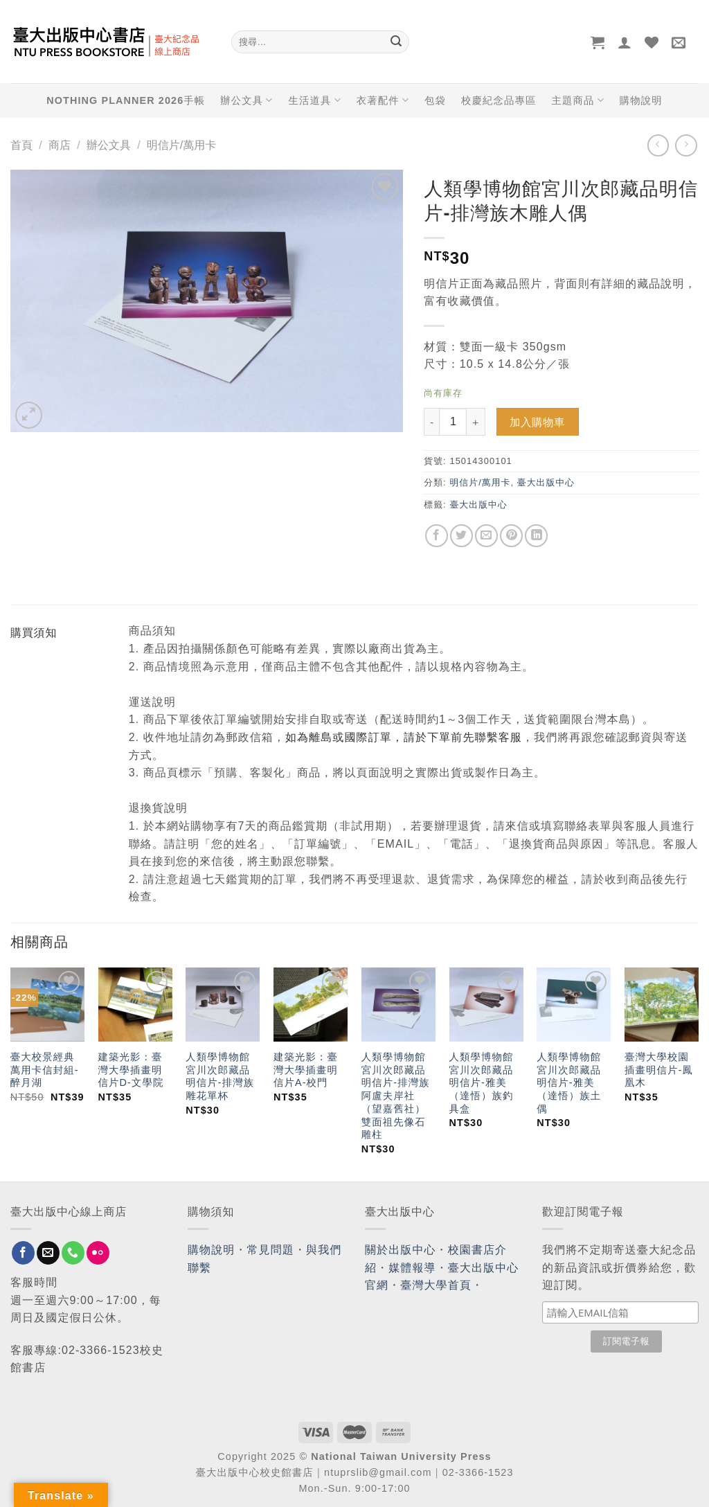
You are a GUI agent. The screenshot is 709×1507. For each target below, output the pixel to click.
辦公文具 (246, 100)
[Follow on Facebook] (23, 1253)
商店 (59, 145)
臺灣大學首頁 (436, 1285)
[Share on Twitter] (461, 535)
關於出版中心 (400, 1250)
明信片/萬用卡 (181, 145)
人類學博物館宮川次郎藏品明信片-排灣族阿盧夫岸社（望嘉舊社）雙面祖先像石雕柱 (395, 1095)
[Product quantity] (453, 422)
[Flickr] (98, 1253)
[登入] (625, 42)
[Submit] (396, 42)
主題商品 (577, 100)
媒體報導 (412, 1268)
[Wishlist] (652, 42)
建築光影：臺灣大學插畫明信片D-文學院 (131, 1069)
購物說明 (641, 100)
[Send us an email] (48, 1253)
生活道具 (314, 100)
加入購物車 (537, 422)
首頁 (21, 145)
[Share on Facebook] (436, 535)
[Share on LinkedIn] (536, 535)
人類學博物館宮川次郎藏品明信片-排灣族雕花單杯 (220, 1076)
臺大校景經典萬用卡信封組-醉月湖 (44, 1069)
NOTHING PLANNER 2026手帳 (125, 100)
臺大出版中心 (546, 482)
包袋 (435, 100)
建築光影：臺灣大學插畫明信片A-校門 (305, 1069)
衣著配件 (383, 100)
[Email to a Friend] (486, 535)
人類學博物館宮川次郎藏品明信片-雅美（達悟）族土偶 (569, 1082)
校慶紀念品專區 (498, 100)
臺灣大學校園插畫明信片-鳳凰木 (659, 1069)
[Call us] (73, 1253)
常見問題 (270, 1250)
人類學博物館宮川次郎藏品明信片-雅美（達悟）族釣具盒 (481, 1082)
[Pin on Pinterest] (511, 535)
